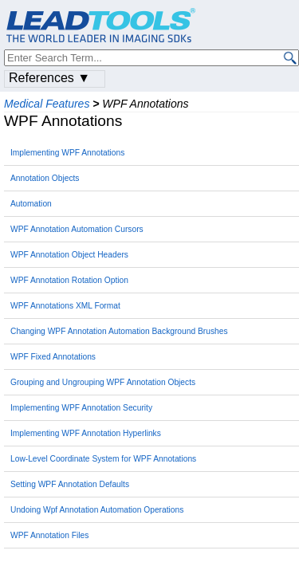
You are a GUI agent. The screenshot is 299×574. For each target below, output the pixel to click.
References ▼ (49, 78)
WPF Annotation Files (49, 535)
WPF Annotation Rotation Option (69, 280)
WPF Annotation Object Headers (69, 254)
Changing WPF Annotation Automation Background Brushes (119, 331)
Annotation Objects (44, 178)
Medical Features (46, 103)
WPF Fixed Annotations (53, 356)
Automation (31, 203)
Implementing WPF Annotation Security (81, 407)
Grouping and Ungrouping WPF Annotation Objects (102, 382)
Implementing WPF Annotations (67, 152)
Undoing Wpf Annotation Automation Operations (96, 509)
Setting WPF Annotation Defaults (69, 484)
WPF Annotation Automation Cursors (77, 229)
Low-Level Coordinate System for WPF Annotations (103, 458)
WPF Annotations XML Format (65, 305)
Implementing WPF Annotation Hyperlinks (85, 433)
